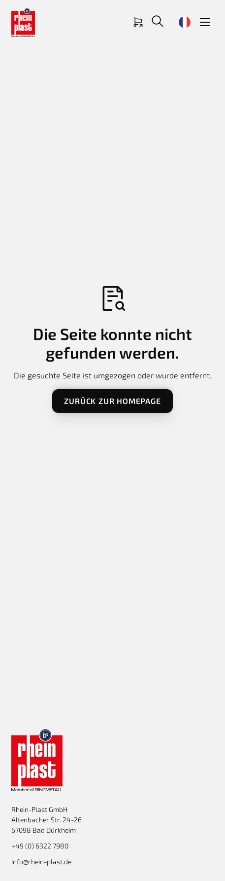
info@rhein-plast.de (41, 861)
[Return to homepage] (50, 22)
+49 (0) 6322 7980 (39, 846)
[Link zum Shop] (138, 22)
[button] (157, 22)
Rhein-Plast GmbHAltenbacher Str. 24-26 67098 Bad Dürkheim (46, 819)
